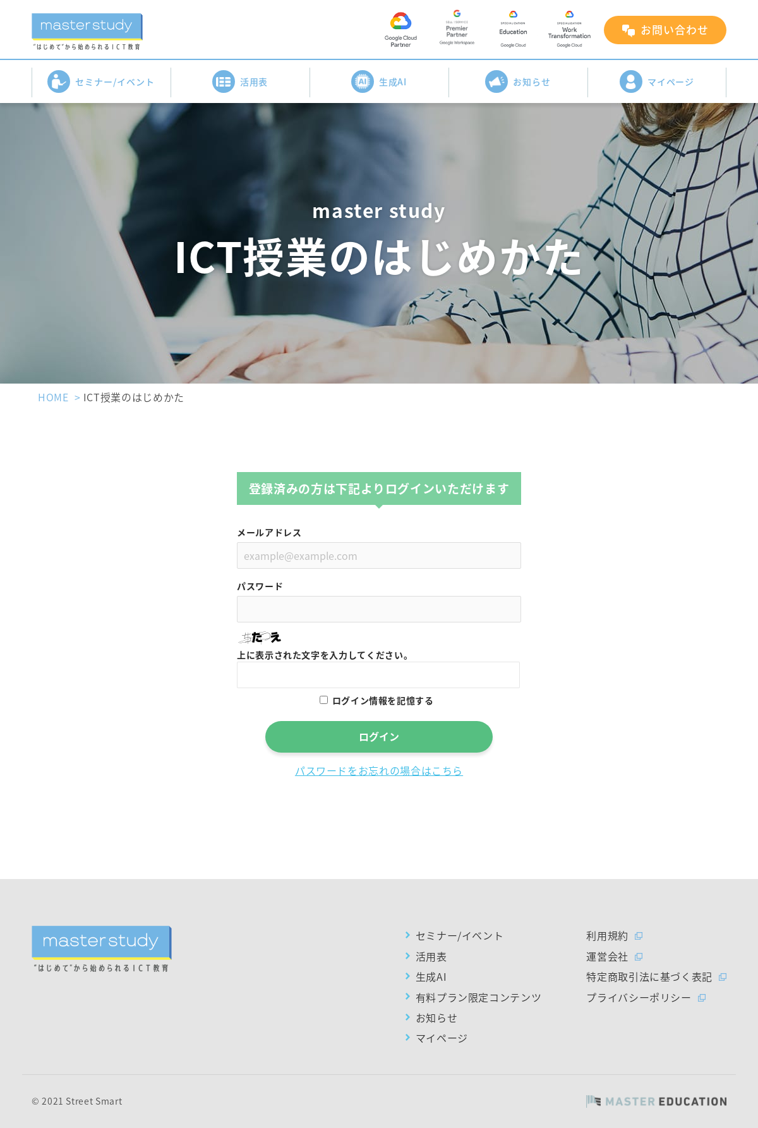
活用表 (240, 81)
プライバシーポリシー (638, 997)
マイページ (657, 81)
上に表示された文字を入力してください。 (324, 654)
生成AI (379, 81)
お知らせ (518, 81)
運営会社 (607, 956)
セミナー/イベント (101, 81)
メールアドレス (269, 532)
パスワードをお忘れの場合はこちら (379, 770)
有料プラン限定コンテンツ (479, 997)
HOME (53, 396)
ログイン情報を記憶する (383, 700)
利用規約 (607, 935)
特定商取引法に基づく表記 (649, 976)
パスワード (260, 585)
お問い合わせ (675, 29)
